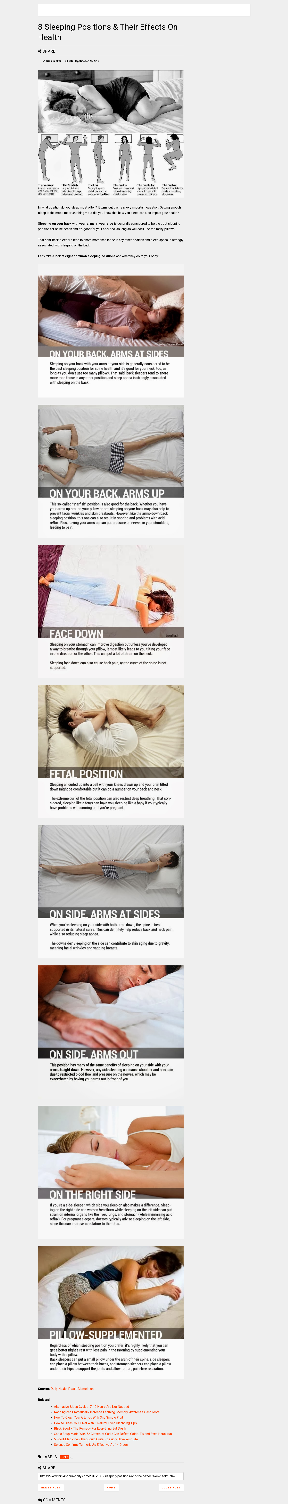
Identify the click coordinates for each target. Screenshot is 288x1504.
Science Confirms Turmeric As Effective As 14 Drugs (91, 1445)
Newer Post (51, 1487)
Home (111, 1487)
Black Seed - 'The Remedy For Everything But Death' (90, 1428)
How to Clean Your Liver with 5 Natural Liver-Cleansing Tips (95, 1423)
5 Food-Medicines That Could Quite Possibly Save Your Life (96, 1439)
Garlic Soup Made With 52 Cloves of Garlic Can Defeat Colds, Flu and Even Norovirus (113, 1434)
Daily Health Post (63, 1389)
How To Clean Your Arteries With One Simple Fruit (88, 1417)
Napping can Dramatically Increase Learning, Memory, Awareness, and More (107, 1412)
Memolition (86, 1389)
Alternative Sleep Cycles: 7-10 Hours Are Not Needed (91, 1407)
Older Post (171, 1487)
